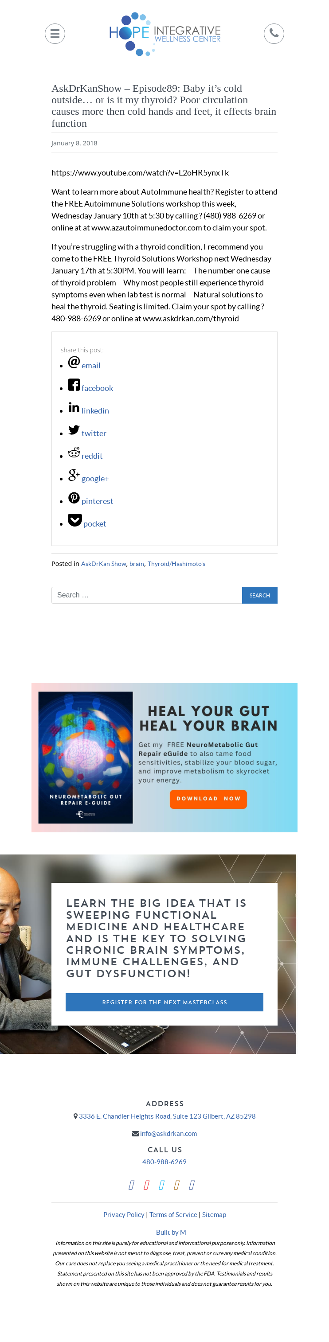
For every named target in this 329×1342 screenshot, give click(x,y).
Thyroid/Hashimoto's (176, 563)
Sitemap (214, 1214)
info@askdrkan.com (168, 1133)
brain (136, 563)
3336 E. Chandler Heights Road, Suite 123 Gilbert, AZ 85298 (167, 1116)
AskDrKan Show (103, 563)
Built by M (171, 1232)
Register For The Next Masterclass (164, 1002)
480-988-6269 (164, 1162)
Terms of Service (173, 1214)
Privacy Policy (124, 1214)
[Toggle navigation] (55, 33)
